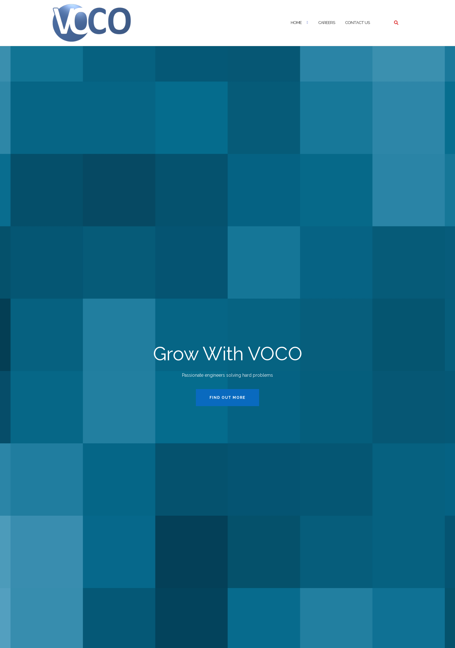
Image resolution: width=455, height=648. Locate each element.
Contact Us (357, 22)
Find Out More (227, 397)
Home (296, 22)
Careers (326, 22)
